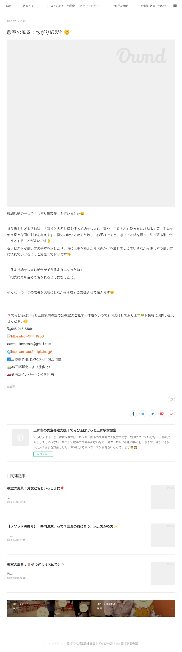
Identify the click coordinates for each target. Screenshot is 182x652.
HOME (9, 6)
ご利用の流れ (120, 6)
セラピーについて (91, 6)
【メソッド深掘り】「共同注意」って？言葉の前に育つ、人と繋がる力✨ (62, 527)
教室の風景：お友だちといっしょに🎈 (35, 488)
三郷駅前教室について (152, 6)
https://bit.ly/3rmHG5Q (27, 336)
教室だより (30, 6)
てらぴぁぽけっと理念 (60, 6)
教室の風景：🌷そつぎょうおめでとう (35, 565)
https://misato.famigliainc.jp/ (31, 352)
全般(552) (12, 386)
